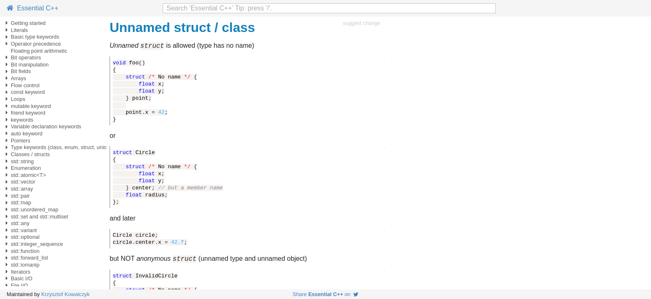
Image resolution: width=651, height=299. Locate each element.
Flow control (25, 85)
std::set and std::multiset (39, 216)
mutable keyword (31, 106)
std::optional (25, 237)
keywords (22, 120)
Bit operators (26, 57)
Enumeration (26, 168)
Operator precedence (36, 44)
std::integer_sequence (37, 244)
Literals (19, 30)
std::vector (23, 182)
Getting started (28, 23)
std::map (21, 202)
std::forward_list (29, 258)
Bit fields (21, 71)
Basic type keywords (35, 37)
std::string (22, 161)
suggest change (361, 23)
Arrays (18, 78)
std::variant (24, 230)
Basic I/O (21, 278)
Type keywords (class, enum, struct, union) (61, 147)
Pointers (20, 140)
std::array (22, 189)
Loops (18, 99)
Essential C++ (33, 8)
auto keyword (26, 133)
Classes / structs (30, 154)
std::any (20, 223)
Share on (326, 294)
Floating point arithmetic (39, 51)
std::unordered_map (35, 209)
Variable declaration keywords (46, 126)
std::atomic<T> (28, 175)
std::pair (20, 196)
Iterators (20, 272)
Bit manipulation (30, 64)
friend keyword (28, 113)
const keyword (28, 92)
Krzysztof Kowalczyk (65, 294)
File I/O (19, 285)
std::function (25, 251)
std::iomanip (25, 265)
